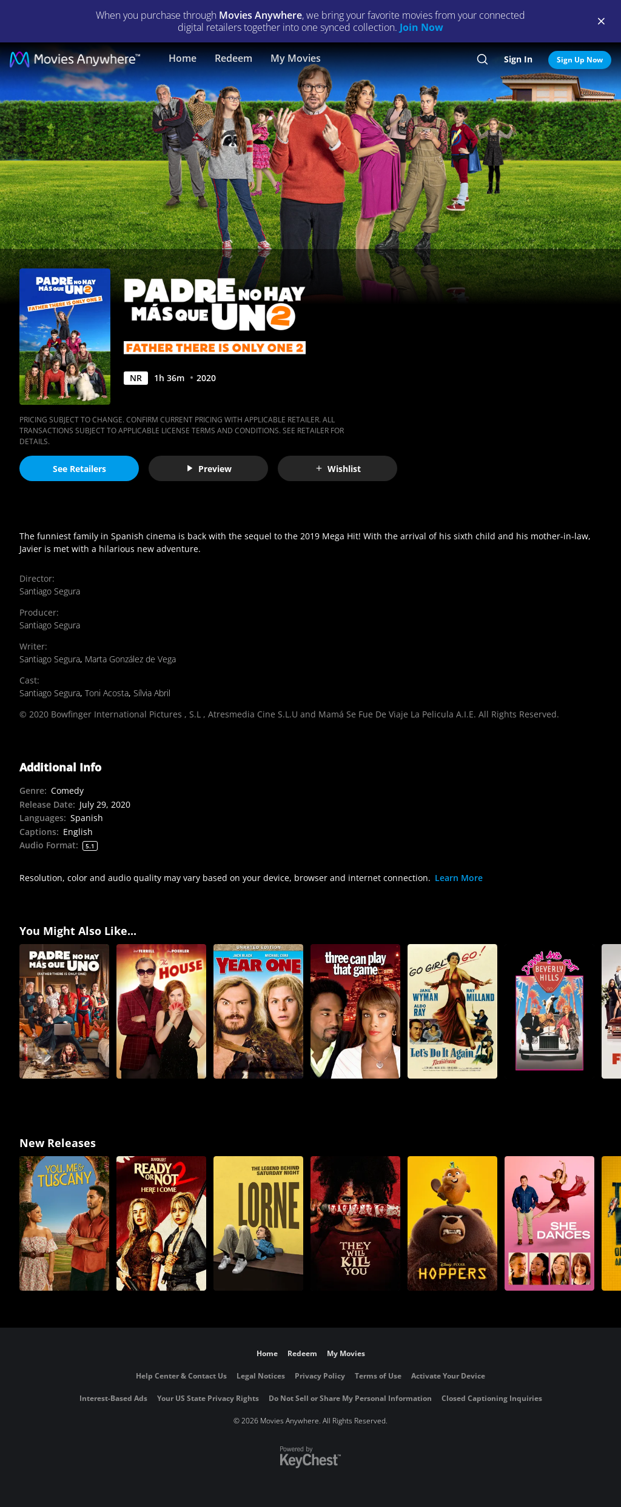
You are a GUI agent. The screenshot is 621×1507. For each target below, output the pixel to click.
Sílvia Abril (151, 693)
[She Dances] (549, 1223)
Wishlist (338, 468)
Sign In (518, 59)
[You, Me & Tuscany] (64, 1223)
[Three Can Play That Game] (355, 1011)
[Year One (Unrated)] (258, 1011)
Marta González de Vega (130, 659)
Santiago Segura (49, 591)
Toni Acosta (107, 693)
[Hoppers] (452, 1223)
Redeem (233, 58)
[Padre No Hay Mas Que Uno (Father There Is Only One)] (64, 1011)
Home (182, 58)
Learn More (459, 877)
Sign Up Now (580, 60)
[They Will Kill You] (355, 1223)
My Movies (295, 58)
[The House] (161, 1011)
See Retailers (79, 468)
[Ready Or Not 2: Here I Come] (161, 1223)
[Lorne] (258, 1223)
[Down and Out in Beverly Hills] (549, 1011)
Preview (209, 468)
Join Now (421, 27)
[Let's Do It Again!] (452, 1011)
